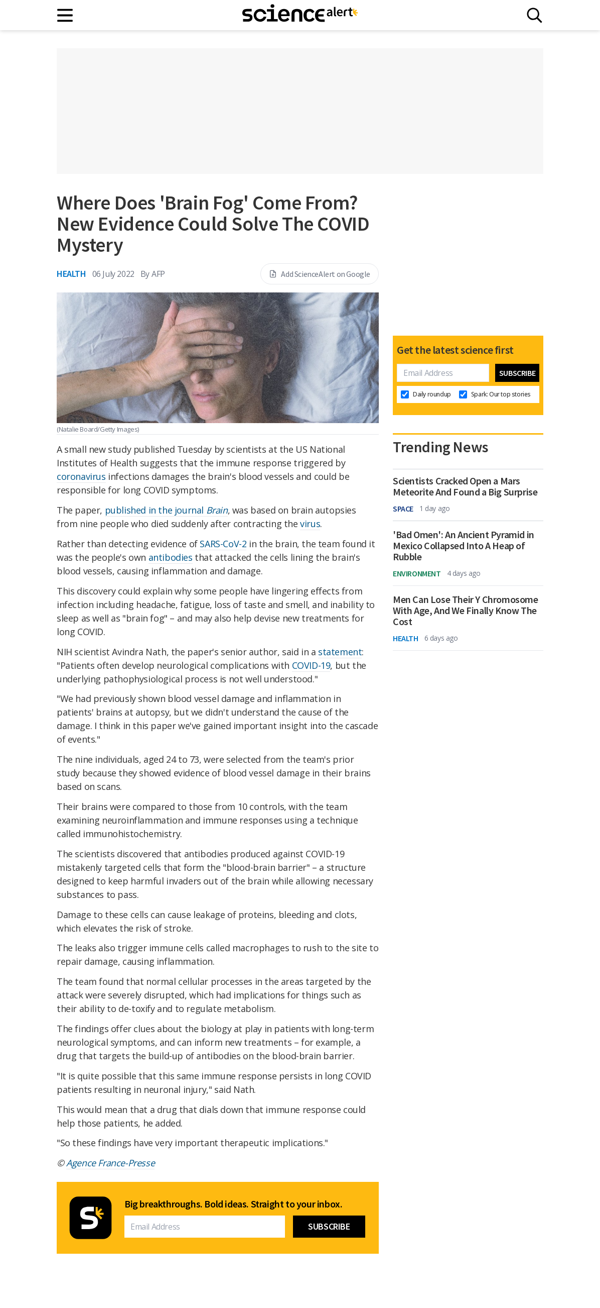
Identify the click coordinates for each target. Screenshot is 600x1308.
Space (403, 509)
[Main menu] (65, 15)
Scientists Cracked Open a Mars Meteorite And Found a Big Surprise (465, 486)
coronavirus (81, 476)
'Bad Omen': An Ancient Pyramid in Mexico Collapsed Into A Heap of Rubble (463, 545)
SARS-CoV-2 (223, 544)
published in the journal (166, 510)
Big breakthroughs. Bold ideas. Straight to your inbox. (233, 1204)
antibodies (170, 557)
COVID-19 (311, 665)
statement (340, 652)
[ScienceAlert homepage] (300, 15)
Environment (417, 573)
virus (310, 524)
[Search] (534, 15)
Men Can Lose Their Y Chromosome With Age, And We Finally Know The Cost (465, 610)
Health (71, 273)
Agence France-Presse (110, 1163)
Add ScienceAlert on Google (319, 274)
